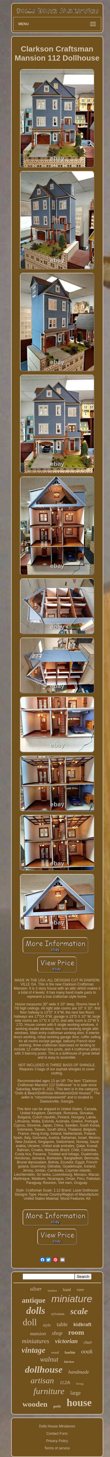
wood (55, 1352)
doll (30, 1322)
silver (36, 1289)
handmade (78, 1372)
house (79, 1402)
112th (65, 1382)
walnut (49, 1359)
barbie (70, 1352)
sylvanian (58, 1314)
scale (79, 1311)
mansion (38, 1333)
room (76, 1332)
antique (33, 1300)
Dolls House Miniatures (57, 1426)
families (52, 1290)
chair (88, 1342)
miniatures (35, 1341)
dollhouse (43, 1369)
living (80, 1383)
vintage (33, 1350)
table (62, 1324)
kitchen (69, 1361)
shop (57, 1333)
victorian (66, 1341)
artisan (42, 1380)
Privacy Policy (57, 1441)
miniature (71, 1298)
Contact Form (57, 1434)
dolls (35, 1310)
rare (80, 1289)
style (47, 1325)
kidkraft (82, 1324)
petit (57, 1406)
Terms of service (57, 1448)
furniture (49, 1391)
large (75, 1393)
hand (67, 1290)
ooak (87, 1351)
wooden (34, 1404)
